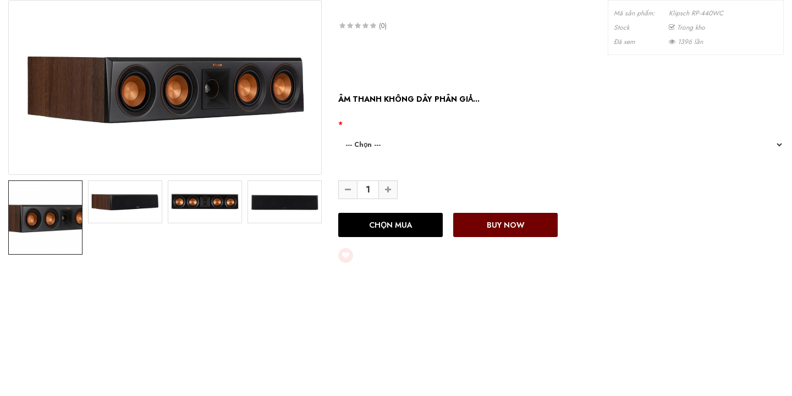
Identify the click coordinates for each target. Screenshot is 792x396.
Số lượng (354, 170)
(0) (383, 26)
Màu (352, 124)
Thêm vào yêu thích (390, 255)
